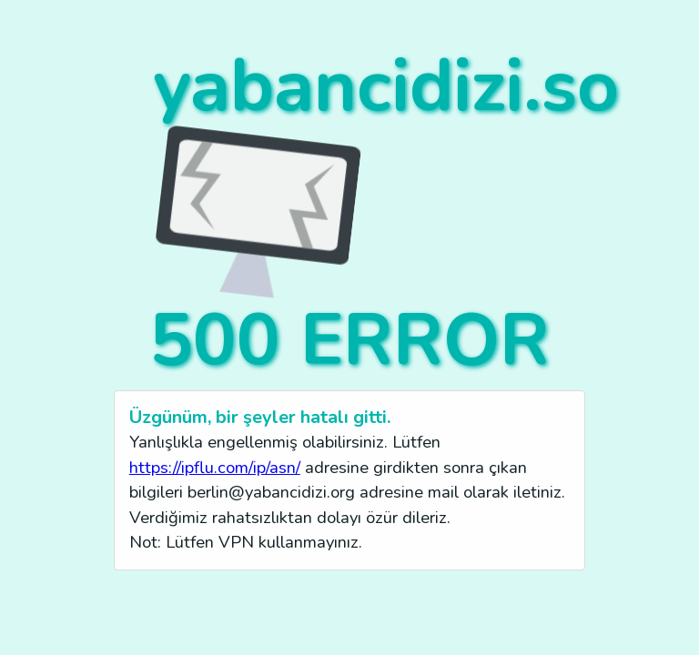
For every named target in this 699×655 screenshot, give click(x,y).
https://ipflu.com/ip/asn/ (214, 467)
